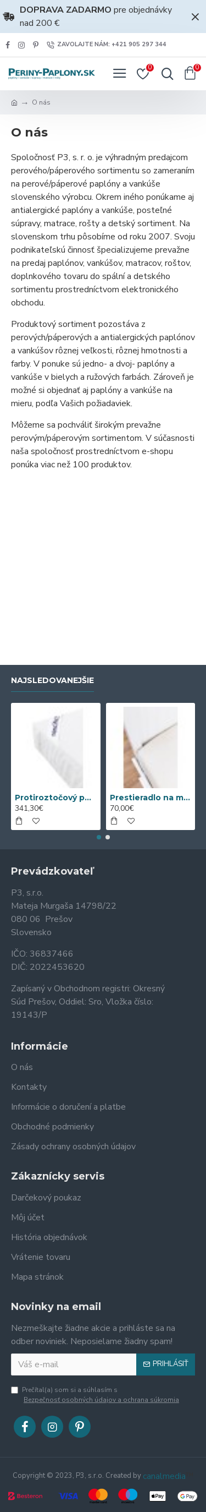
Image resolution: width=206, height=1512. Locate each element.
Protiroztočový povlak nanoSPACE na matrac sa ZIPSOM (56, 798)
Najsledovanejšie (52, 680)
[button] (99, 837)
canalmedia (164, 1476)
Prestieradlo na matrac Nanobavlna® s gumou (151, 798)
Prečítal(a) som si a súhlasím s (96, 1395)
